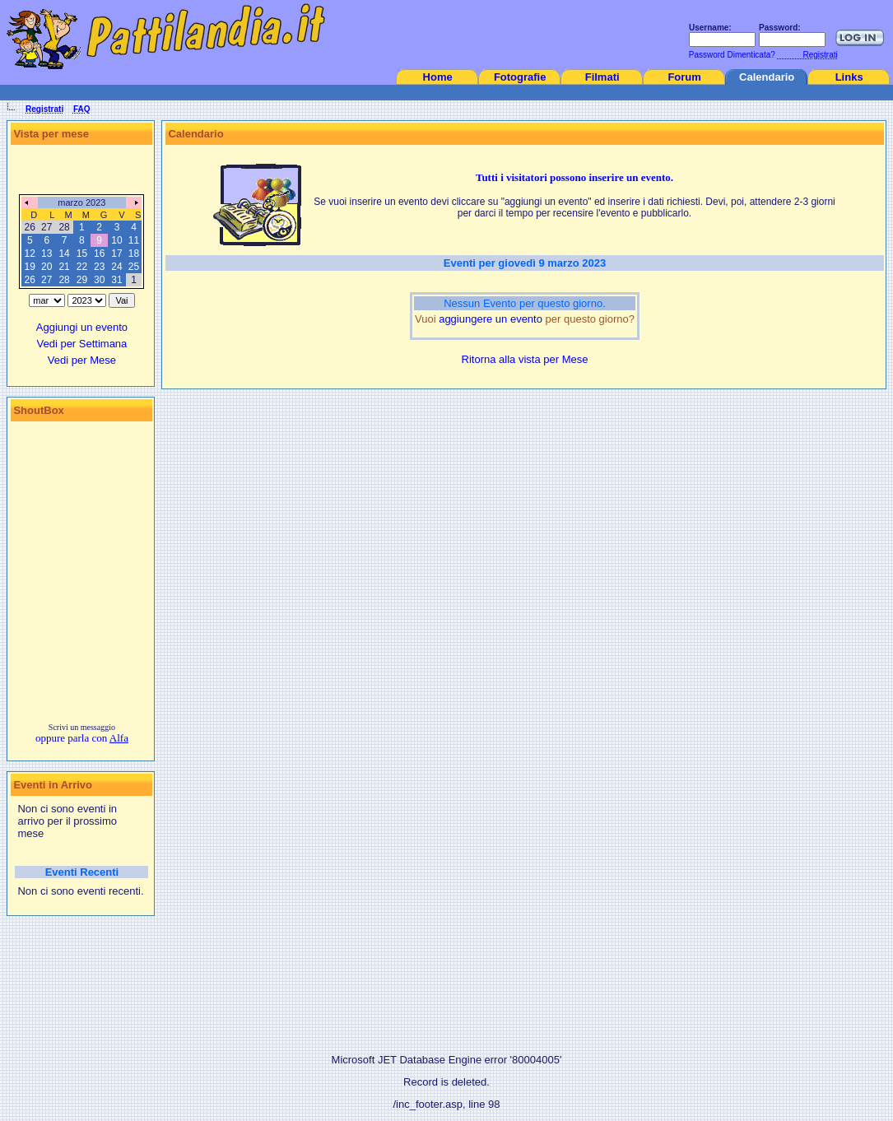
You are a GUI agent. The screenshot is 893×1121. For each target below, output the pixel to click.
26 (30, 280)
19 (30, 266)
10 (116, 240)
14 (63, 253)
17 (116, 253)
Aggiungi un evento (82, 327)
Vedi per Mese (82, 360)
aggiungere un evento (490, 319)
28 (63, 280)
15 (82, 253)
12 (30, 253)
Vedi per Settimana (81, 343)
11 (133, 240)
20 (46, 266)
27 (46, 280)
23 (99, 266)
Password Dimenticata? (730, 54)
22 (82, 266)
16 (99, 253)
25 (133, 266)
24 (116, 266)
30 (99, 280)
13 (46, 253)
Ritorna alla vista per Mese (525, 359)
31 (116, 280)
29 (82, 280)
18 (133, 253)
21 (63, 266)
